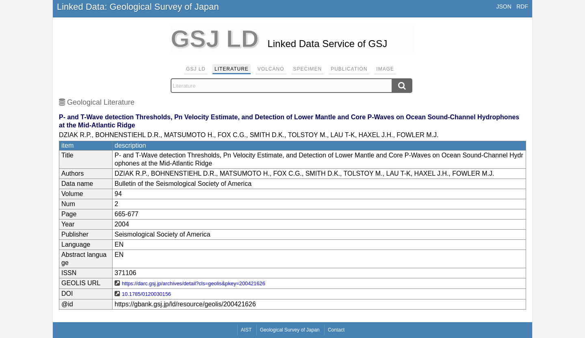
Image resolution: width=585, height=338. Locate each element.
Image (385, 69)
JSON (503, 6)
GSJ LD (196, 69)
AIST (246, 330)
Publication (349, 69)
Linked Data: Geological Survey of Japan (138, 7)
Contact (336, 330)
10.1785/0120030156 (146, 294)
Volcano (271, 69)
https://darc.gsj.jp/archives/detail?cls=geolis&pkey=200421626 (193, 283)
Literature (231, 69)
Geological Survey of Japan (290, 330)
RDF (522, 6)
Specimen (307, 69)
